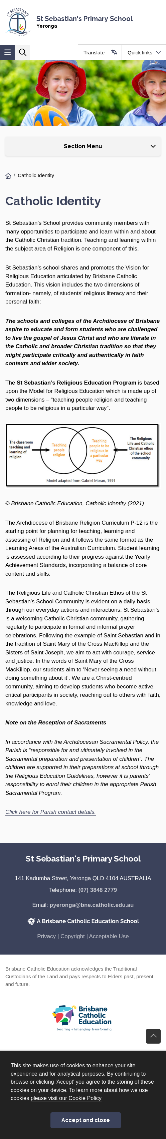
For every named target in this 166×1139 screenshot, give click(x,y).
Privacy (46, 936)
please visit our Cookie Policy (66, 1098)
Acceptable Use (109, 936)
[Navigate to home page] (83, 22)
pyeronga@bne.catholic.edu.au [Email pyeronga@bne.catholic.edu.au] (92, 905)
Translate (94, 52)
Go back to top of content (153, 1036)
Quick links (140, 52)
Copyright (72, 936)
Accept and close (85, 1120)
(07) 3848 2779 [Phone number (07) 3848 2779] (97, 890)
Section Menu (83, 146)
